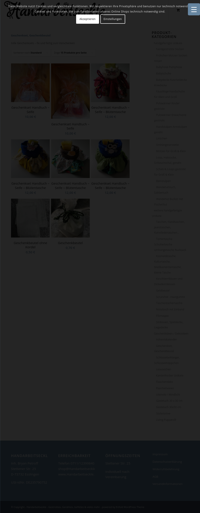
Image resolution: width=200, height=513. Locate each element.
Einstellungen (113, 19)
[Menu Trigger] (194, 9)
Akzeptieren (87, 19)
